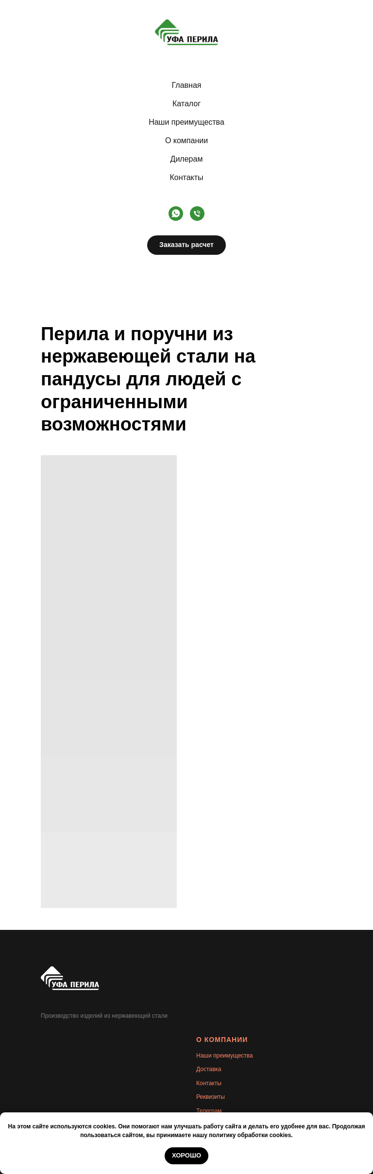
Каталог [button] (186, 103)
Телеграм (209, 1111)
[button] (186, 245)
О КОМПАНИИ (222, 1039)
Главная (187, 85)
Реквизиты (210, 1096)
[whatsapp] (176, 213)
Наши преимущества (186, 122)
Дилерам (186, 159)
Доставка (208, 1069)
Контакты (186, 177)
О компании (186, 140)
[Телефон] (197, 213)
